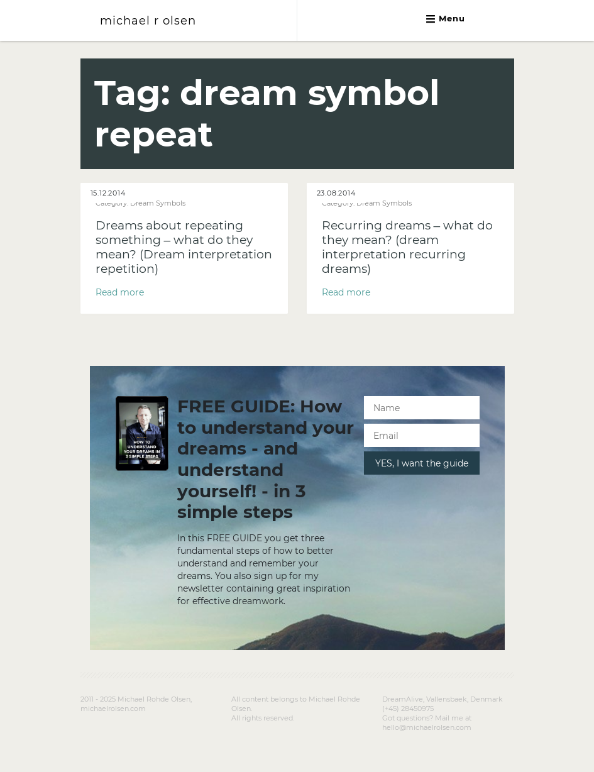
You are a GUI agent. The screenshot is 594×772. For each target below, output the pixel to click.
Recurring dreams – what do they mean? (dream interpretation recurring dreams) (407, 247)
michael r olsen (148, 20)
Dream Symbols (157, 203)
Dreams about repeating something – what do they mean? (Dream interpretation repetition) (184, 247)
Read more (120, 292)
